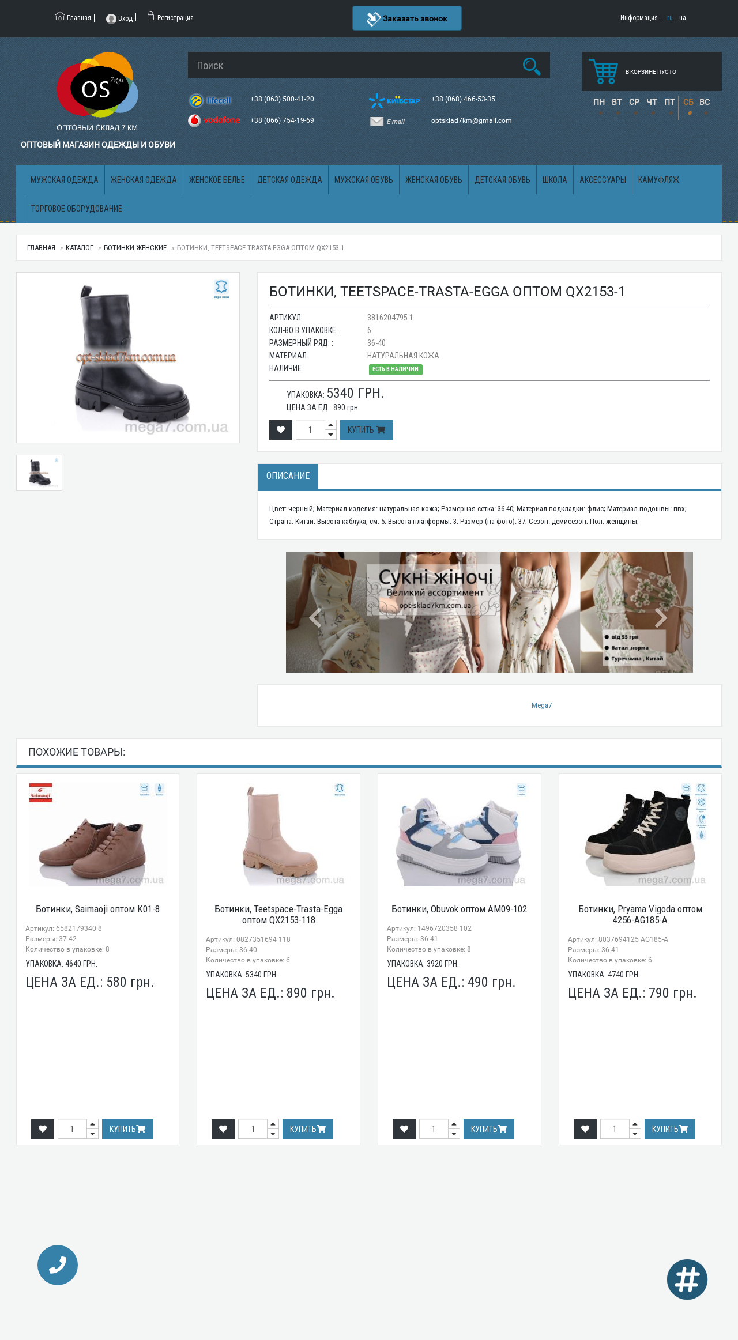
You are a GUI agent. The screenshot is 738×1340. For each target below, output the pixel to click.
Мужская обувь (363, 179)
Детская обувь (502, 179)
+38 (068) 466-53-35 (464, 99)
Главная (41, 247)
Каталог (79, 247)
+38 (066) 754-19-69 (283, 120)
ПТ (669, 102)
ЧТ (651, 102)
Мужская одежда (65, 179)
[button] (316, 612)
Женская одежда (144, 179)
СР (634, 102)
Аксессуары (602, 179)
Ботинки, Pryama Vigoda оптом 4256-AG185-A (640, 914)
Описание (288, 475)
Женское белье (217, 179)
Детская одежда (289, 179)
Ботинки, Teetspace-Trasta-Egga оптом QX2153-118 (278, 914)
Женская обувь (433, 179)
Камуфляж (658, 179)
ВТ (617, 102)
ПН (599, 102)
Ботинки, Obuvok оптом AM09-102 (459, 909)
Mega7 (542, 705)
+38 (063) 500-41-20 (283, 99)
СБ (688, 102)
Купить (366, 430)
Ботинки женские (135, 247)
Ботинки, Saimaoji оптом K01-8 (98, 909)
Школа (555, 179)
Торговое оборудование (76, 208)
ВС (704, 102)
